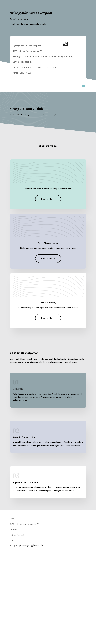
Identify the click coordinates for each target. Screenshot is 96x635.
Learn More (48, 199)
